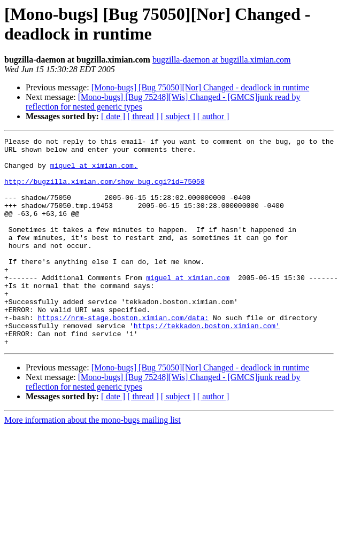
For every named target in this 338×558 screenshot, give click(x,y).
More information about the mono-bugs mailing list (92, 461)
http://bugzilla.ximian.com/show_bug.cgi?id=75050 (104, 191)
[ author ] (213, 116)
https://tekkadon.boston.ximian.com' (207, 364)
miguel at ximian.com (187, 306)
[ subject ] (178, 116)
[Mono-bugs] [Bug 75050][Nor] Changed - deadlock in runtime (200, 87)
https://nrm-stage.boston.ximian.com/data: (123, 354)
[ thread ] (143, 116)
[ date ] (113, 116)
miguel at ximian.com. (94, 171)
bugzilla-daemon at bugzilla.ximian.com (221, 59)
